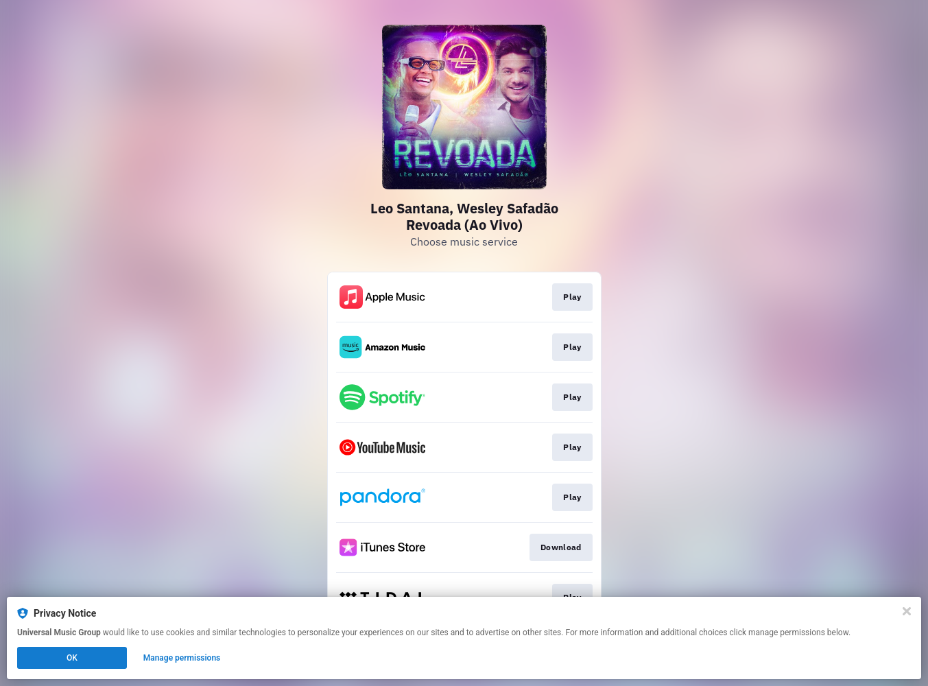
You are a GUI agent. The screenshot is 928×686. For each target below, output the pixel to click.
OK (72, 658)
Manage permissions (182, 658)
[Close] (907, 611)
